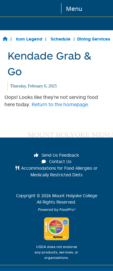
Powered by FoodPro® (57, 209)
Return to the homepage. (60, 104)
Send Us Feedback (56, 155)
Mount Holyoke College (74, 195)
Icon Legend (29, 38)
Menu (74, 8)
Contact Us (57, 161)
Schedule (61, 38)
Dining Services (93, 38)
